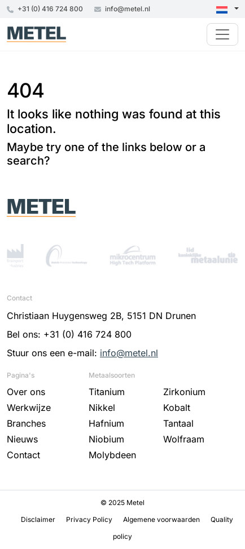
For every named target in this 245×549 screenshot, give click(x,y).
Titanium (107, 391)
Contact (23, 455)
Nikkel (102, 407)
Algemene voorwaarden (162, 519)
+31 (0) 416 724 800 (45, 9)
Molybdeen (112, 455)
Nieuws (22, 439)
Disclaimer (39, 519)
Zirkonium (184, 391)
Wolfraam (183, 439)
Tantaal (178, 423)
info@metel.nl (122, 9)
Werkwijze (29, 407)
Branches (26, 423)
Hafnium (106, 423)
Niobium (106, 439)
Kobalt (176, 407)
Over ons (26, 391)
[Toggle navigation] (222, 34)
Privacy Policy (90, 519)
